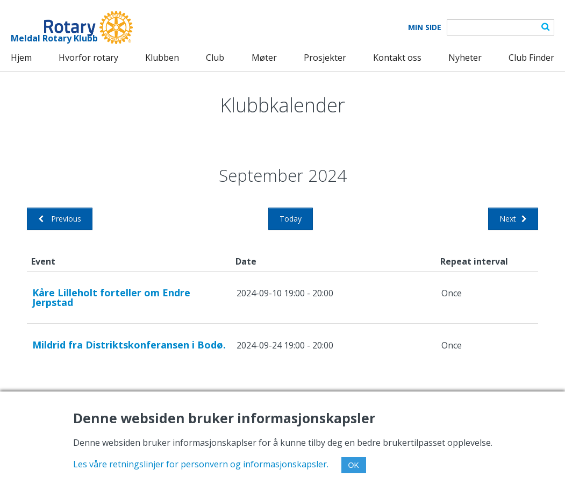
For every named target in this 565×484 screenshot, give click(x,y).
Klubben (162, 57)
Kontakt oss (397, 57)
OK (353, 465)
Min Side (424, 27)
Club (215, 57)
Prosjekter (325, 57)
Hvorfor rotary (88, 57)
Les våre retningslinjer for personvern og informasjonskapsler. (200, 464)
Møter (264, 57)
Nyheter (465, 57)
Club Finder (531, 57)
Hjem (21, 57)
